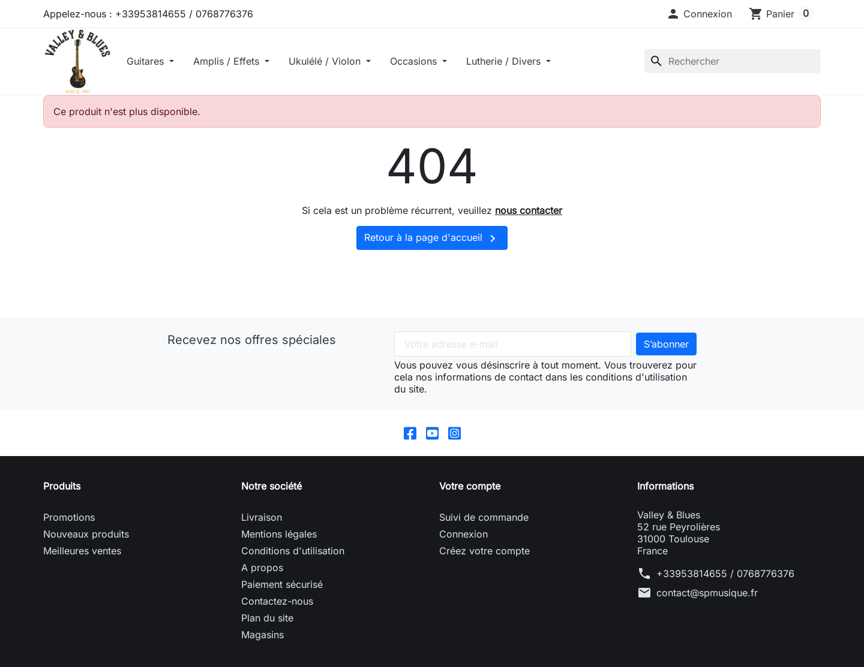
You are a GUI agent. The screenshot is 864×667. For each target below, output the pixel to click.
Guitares (147, 61)
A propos (262, 568)
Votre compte (469, 486)
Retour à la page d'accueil (432, 238)
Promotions (69, 517)
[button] (699, 14)
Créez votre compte (484, 551)
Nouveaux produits (86, 534)
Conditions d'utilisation (292, 551)
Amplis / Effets (227, 61)
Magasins (262, 635)
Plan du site (267, 618)
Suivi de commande (484, 517)
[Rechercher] (732, 61)
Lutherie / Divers (505, 61)
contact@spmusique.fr (707, 593)
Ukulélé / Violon (326, 61)
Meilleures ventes (82, 551)
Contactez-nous (277, 601)
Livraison (261, 517)
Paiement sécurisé (282, 584)
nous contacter (528, 210)
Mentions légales (279, 534)
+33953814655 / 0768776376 (725, 574)
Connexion (463, 534)
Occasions (415, 61)
